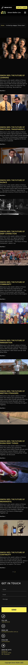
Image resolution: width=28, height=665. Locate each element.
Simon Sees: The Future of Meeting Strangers (12, 392)
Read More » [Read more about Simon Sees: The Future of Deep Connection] (2, 246)
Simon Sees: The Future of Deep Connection (12, 232)
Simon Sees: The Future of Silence (12, 181)
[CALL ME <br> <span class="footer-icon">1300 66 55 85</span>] (3, 616)
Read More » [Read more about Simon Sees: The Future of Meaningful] (2, 516)
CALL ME (5, 621)
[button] (25, 12)
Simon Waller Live (14, 12)
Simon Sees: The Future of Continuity (12, 553)
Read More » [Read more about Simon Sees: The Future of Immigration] (2, 355)
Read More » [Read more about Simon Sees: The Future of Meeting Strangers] (2, 408)
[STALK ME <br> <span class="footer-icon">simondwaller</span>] (3, 636)
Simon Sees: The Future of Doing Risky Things (12, 442)
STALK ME (5, 640)
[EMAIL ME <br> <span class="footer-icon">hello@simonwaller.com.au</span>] (3, 626)
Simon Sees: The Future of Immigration (12, 341)
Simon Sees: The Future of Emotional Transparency (12, 128)
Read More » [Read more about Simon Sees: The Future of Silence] (2, 195)
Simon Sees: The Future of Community (12, 283)
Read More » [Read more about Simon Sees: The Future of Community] (2, 299)
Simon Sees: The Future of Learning (12, 76)
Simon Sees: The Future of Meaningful (12, 500)
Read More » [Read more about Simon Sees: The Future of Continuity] (2, 567)
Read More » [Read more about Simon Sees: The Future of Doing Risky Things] (2, 458)
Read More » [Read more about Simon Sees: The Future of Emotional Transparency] (2, 144)
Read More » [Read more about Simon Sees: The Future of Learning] (2, 90)
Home (2, 25)
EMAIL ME (9, 631)
